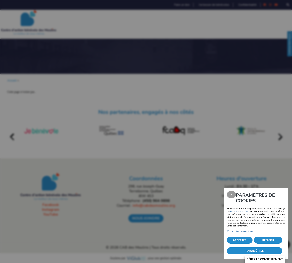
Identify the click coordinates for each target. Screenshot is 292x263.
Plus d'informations (240, 231)
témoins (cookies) (239, 211)
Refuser (268, 240)
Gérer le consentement (264, 259)
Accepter (239, 240)
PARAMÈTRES (255, 250)
